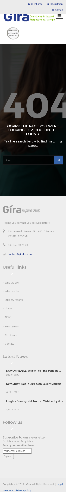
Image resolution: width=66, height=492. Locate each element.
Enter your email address (18, 445)
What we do (12, 291)
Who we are (12, 282)
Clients (8, 308)
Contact (9, 343)
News (8, 317)
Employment (12, 326)
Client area (11, 335)
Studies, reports (14, 299)
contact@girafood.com (21, 254)
